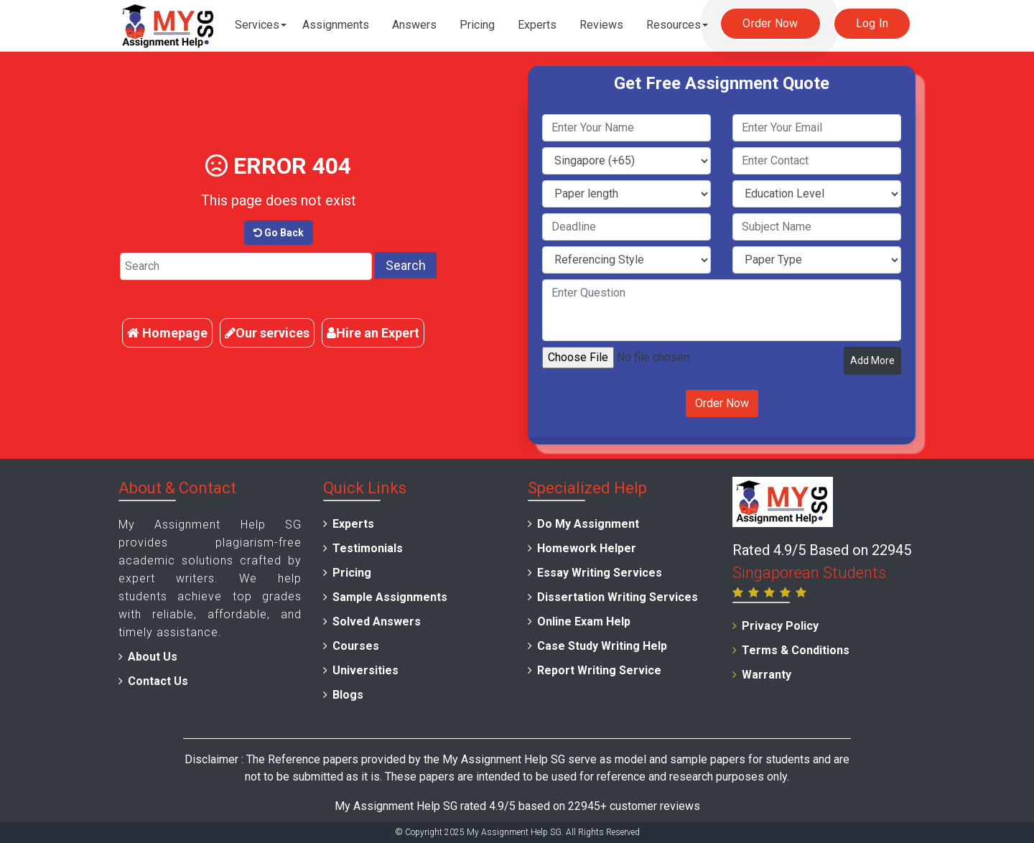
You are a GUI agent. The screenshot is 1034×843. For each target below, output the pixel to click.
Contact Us (158, 681)
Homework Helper (586, 548)
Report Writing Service (599, 670)
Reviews (601, 25)
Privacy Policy (780, 626)
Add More (872, 360)
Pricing (477, 25)
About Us (152, 656)
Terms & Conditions (795, 650)
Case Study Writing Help (602, 646)
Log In (872, 23)
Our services (267, 332)
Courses (355, 646)
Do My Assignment (588, 524)
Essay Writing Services (599, 572)
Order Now (770, 23)
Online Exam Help (583, 621)
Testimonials (367, 548)
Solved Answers (376, 621)
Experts (537, 25)
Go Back (278, 232)
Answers (414, 25)
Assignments (335, 25)
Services (257, 25)
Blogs (347, 695)
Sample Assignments (389, 597)
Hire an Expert (373, 332)
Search (406, 265)
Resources (673, 25)
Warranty (766, 674)
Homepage (167, 332)
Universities (365, 670)
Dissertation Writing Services (617, 597)
